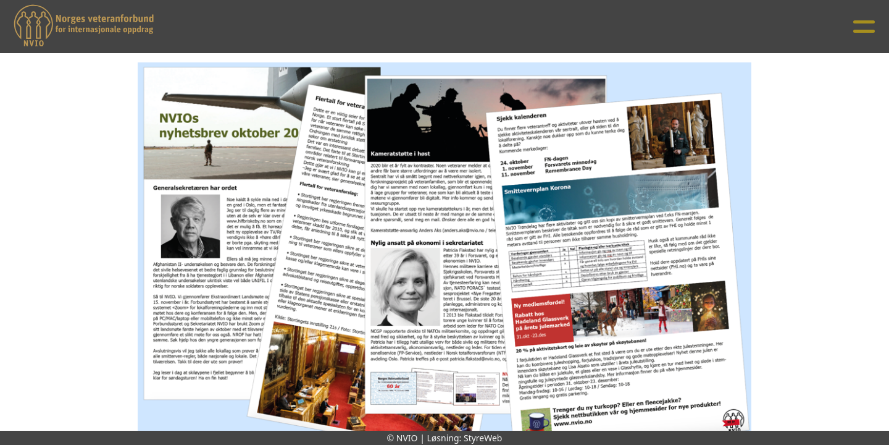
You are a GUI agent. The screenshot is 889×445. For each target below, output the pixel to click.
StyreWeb (483, 438)
